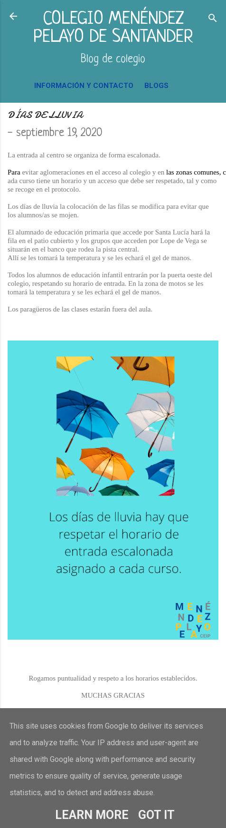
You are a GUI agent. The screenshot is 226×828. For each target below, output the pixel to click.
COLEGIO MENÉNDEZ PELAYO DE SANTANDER (113, 28)
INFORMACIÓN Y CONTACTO (83, 85)
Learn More (92, 815)
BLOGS (156, 85)
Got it (156, 815)
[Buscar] (212, 19)
